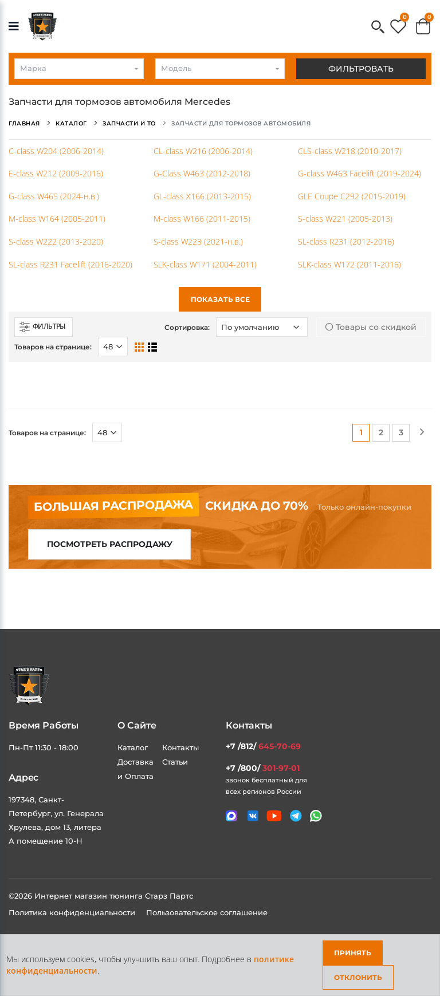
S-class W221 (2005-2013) (345, 218)
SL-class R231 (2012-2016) (346, 241)
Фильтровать (361, 69)
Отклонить (358, 977)
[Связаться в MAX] (231, 816)
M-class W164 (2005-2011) (57, 218)
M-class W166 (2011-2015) (202, 218)
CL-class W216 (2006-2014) (203, 150)
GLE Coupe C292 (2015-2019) (352, 196)
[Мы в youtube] (274, 816)
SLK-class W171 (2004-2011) (205, 264)
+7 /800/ (263, 768)
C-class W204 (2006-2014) (56, 150)
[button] (377, 27)
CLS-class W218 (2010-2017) (350, 150)
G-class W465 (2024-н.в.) (54, 196)
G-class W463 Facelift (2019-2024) (359, 173)
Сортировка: (187, 327)
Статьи (175, 761)
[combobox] (79, 68)
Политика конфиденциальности (73, 912)
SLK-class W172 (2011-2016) (349, 264)
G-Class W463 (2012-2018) (202, 173)
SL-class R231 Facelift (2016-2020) (70, 264)
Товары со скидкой (371, 327)
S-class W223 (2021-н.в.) (198, 241)
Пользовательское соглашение (207, 912)
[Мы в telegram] (296, 816)
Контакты (180, 747)
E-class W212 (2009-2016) (56, 173)
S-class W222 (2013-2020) (56, 241)
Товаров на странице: (53, 347)
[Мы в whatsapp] (316, 816)
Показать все (220, 299)
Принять (352, 952)
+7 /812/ (263, 746)
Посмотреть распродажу (109, 544)
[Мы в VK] (253, 816)
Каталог (132, 747)
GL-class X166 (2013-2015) (202, 196)
